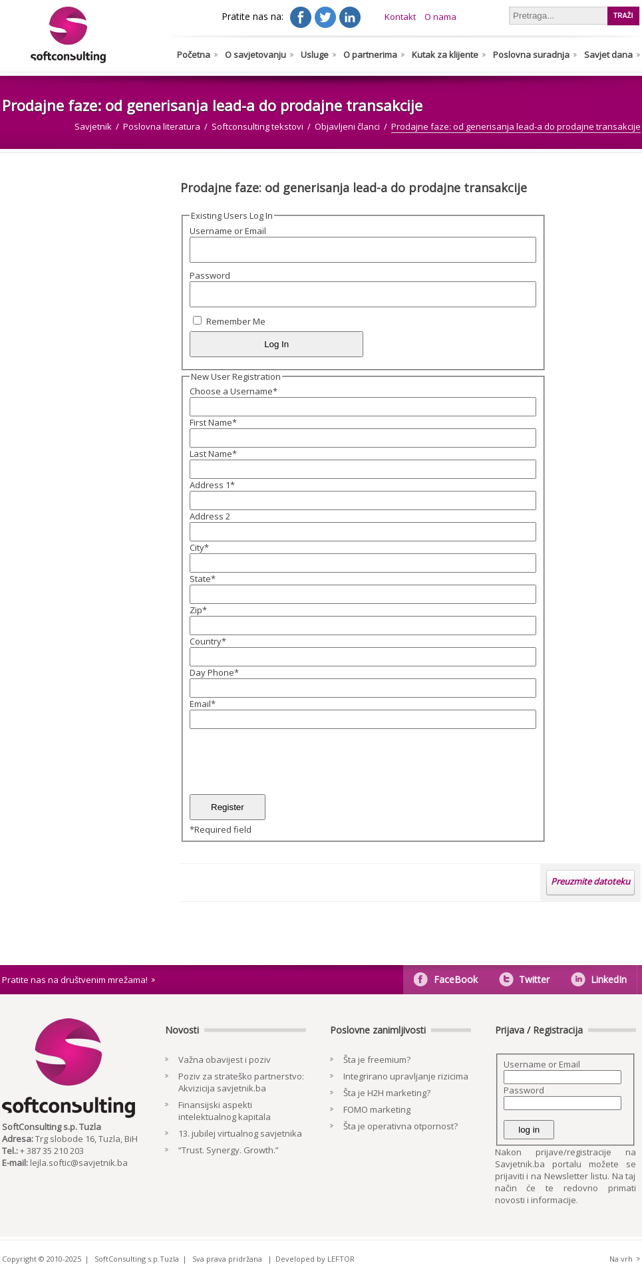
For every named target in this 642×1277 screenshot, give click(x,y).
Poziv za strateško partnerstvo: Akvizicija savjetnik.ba (241, 1082)
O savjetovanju (255, 55)
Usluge (315, 55)
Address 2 (210, 516)
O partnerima (370, 55)
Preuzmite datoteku (590, 881)
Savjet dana (608, 55)
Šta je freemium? (376, 1059)
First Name (213, 422)
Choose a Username (233, 391)
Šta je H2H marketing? (386, 1093)
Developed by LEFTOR (315, 1259)
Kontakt (400, 17)
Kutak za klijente (445, 55)
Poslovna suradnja (531, 55)
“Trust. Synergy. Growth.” (228, 1150)
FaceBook (456, 979)
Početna (193, 55)
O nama (440, 17)
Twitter (534, 979)
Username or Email (228, 231)
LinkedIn (609, 979)
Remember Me (235, 321)
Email (203, 704)
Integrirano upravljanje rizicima (405, 1076)
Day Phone (214, 672)
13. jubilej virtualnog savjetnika (240, 1133)
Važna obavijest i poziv (224, 1059)
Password (210, 275)
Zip (198, 610)
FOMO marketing (376, 1109)
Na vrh (621, 1259)
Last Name (213, 454)
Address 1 (212, 485)
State (203, 579)
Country (208, 641)
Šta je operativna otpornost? (400, 1126)
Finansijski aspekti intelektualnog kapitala (224, 1111)
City (199, 547)
